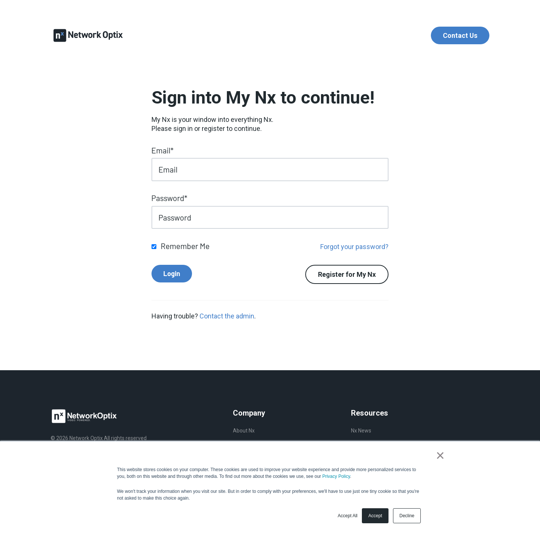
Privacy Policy (336, 476)
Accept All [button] (348, 515)
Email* (163, 150)
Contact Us (460, 35)
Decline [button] (406, 515)
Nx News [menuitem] (361, 431)
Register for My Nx (347, 274)
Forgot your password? (354, 247)
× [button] (440, 455)
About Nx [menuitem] (244, 431)
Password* (170, 198)
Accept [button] (375, 515)
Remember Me (185, 246)
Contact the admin (227, 316)
